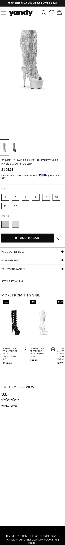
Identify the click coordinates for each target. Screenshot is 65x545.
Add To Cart (27, 238)
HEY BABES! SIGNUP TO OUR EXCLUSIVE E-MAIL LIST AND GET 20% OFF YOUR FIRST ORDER (32, 539)
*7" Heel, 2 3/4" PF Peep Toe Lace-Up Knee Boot (37, 352)
